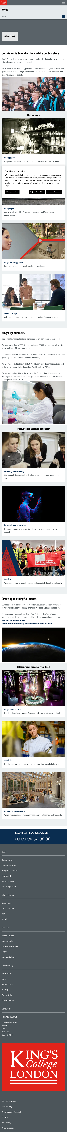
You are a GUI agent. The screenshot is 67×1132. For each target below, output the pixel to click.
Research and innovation (15, 525)
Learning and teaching (14, 471)
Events (13, 979)
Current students (16, 909)
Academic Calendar (17, 957)
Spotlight (8, 760)
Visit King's (14, 990)
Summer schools (16, 881)
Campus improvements (14, 811)
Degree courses (16, 860)
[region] (33, 182)
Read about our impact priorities (13, 620)
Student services (16, 936)
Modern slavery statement (19, 1112)
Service (7, 579)
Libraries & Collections (18, 947)
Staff (12, 914)
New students (15, 903)
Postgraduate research (19, 871)
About (5, 9)
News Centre (15, 974)
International (15, 876)
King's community (16, 1001)
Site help (12, 1117)
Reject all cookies (36, 192)
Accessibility (14, 1123)
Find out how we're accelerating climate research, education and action (27, 623)
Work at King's (10, 313)
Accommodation (16, 941)
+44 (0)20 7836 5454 (9, 1017)
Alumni (13, 919)
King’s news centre (12, 709)
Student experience (17, 887)
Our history (9, 157)
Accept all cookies (54, 192)
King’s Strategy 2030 (13, 262)
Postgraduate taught (18, 866)
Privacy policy (14, 1107)
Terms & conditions (16, 1101)
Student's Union (16, 985)
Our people (9, 208)
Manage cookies (15, 1128)
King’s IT (13, 952)
